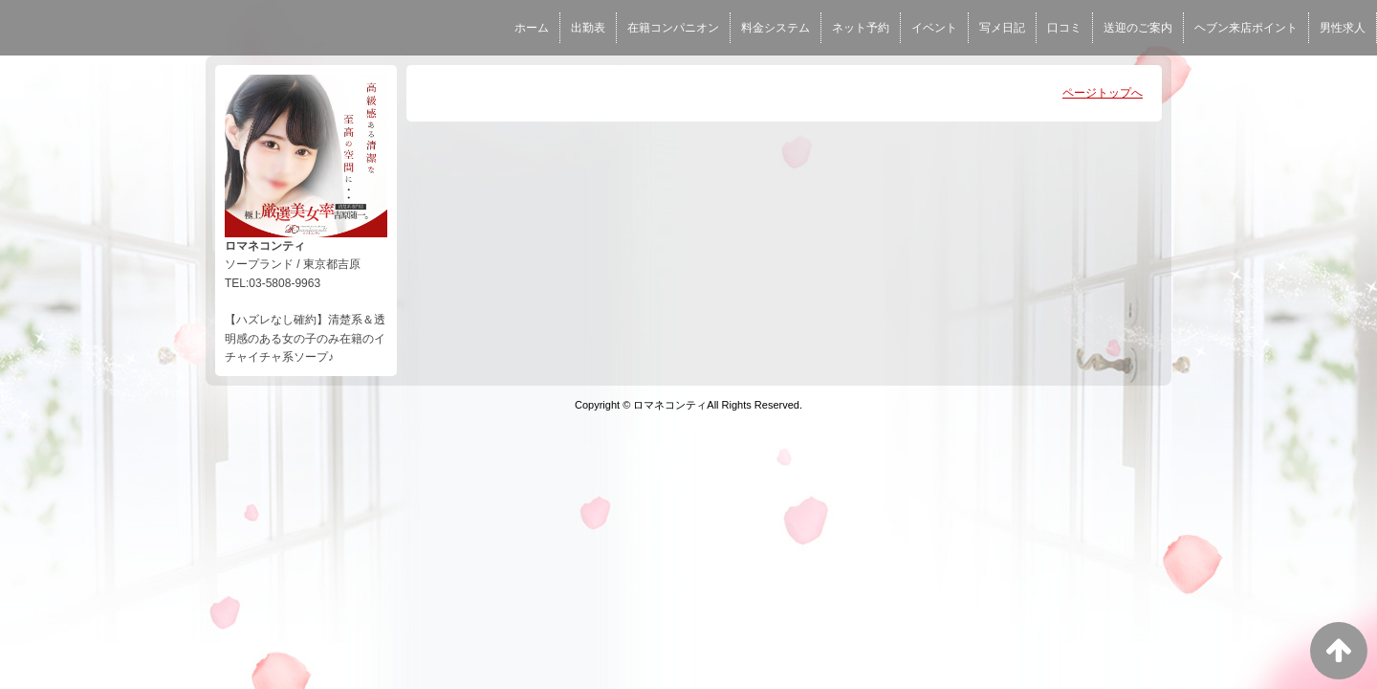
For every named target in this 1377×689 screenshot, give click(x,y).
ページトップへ (1102, 93)
